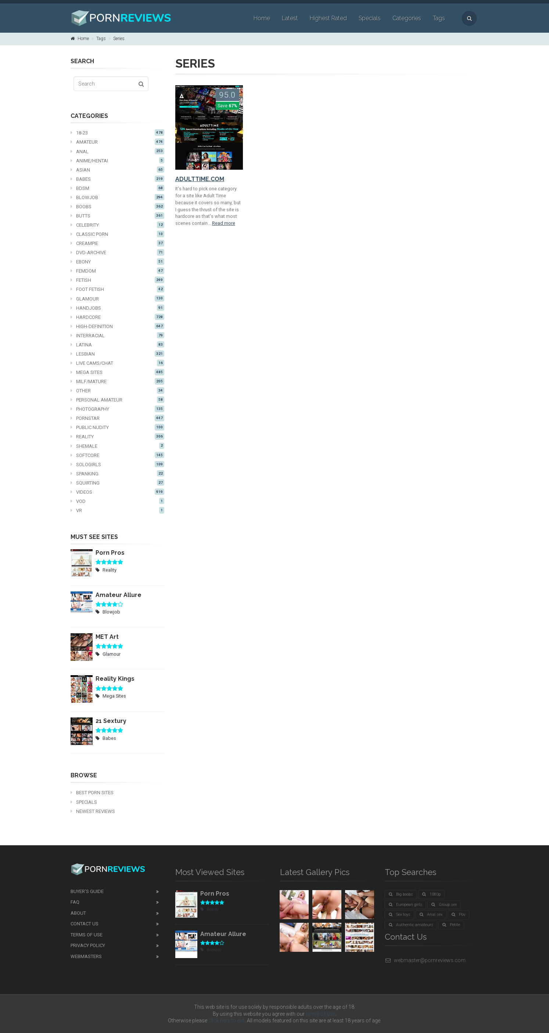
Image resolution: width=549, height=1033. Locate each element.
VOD (117, 501)
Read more (223, 223)
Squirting (117, 482)
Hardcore (117, 317)
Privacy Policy (88, 945)
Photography (117, 409)
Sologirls (117, 464)
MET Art (107, 636)
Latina (117, 344)
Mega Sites (117, 372)
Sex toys (399, 914)
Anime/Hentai (117, 160)
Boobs (117, 206)
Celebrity (117, 225)
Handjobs (117, 308)
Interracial (117, 335)
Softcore (117, 455)
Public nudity (117, 427)
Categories (406, 18)
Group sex (444, 904)
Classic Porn (117, 234)
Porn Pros (110, 552)
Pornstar (117, 418)
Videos (117, 492)
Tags (439, 18)
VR (117, 510)
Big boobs (401, 894)
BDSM (117, 188)
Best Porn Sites (92, 792)
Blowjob (117, 197)
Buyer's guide (87, 891)
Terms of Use (87, 934)
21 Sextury (111, 720)
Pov (458, 914)
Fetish (117, 280)
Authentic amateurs (411, 924)
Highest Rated (328, 18)
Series (119, 38)
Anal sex (431, 914)
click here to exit (226, 1020)
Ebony (117, 261)
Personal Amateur (117, 399)
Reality (117, 436)
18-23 (117, 132)
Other (117, 390)
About (78, 913)
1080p (431, 894)
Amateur (117, 141)
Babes (117, 179)
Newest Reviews (93, 811)
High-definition (117, 326)
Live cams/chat (117, 363)
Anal (117, 151)
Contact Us (84, 923)
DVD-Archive (117, 252)
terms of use (320, 1014)
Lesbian (117, 353)
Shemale (117, 446)
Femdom (117, 270)
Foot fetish (117, 289)
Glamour (117, 298)
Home (262, 18)
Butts (117, 215)
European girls (405, 904)
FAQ (75, 902)
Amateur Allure (118, 594)
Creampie (117, 243)
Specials (370, 18)
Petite (451, 924)
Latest (290, 18)
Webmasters (86, 956)
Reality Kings (115, 678)
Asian (117, 169)
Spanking (117, 473)
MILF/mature (117, 381)
